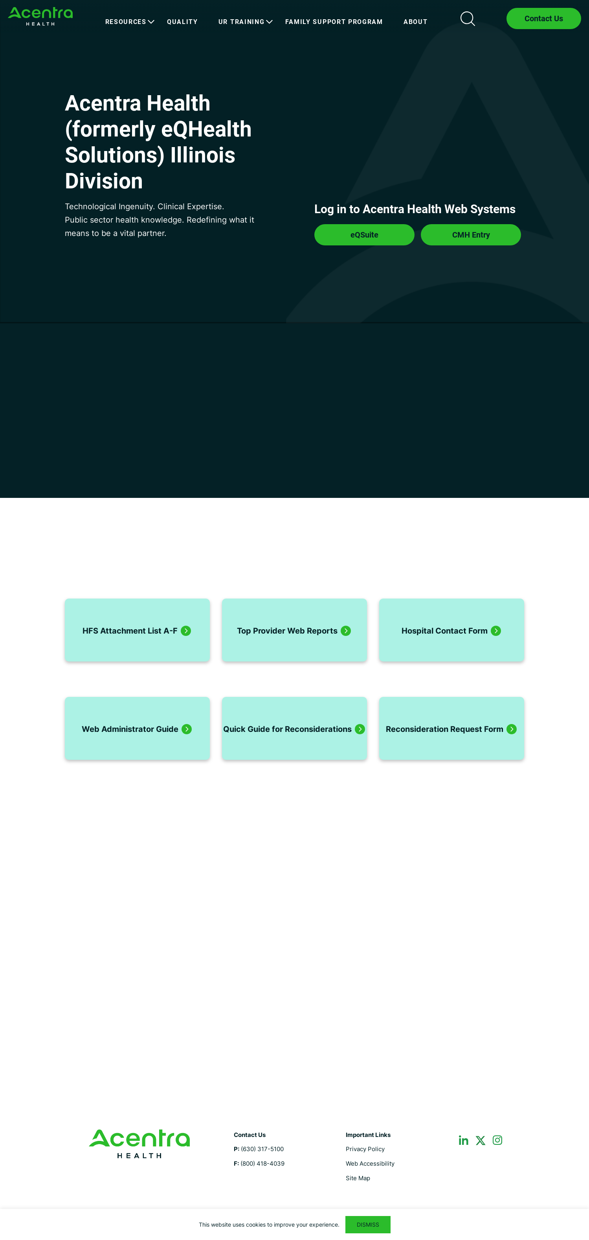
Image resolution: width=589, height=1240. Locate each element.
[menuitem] (126, 22)
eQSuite (364, 235)
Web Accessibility (370, 1163)
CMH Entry (471, 235)
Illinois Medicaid (40, 16)
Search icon (467, 18)
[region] (294, 1224)
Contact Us (544, 18)
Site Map (358, 1178)
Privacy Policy (365, 1149)
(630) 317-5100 (262, 1149)
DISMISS (368, 1224)
